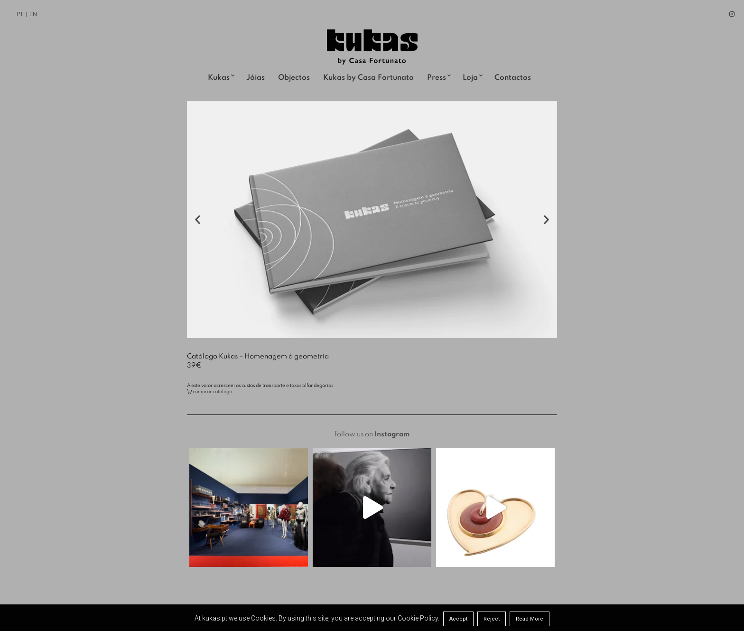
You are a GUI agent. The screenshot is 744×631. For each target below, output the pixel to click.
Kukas (219, 78)
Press (436, 78)
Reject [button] (492, 619)
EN (33, 14)
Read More (529, 619)
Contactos (512, 78)
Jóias (255, 78)
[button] (198, 220)
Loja (470, 78)
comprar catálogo (212, 391)
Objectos (294, 78)
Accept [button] (458, 619)
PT (20, 14)
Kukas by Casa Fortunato (368, 78)
